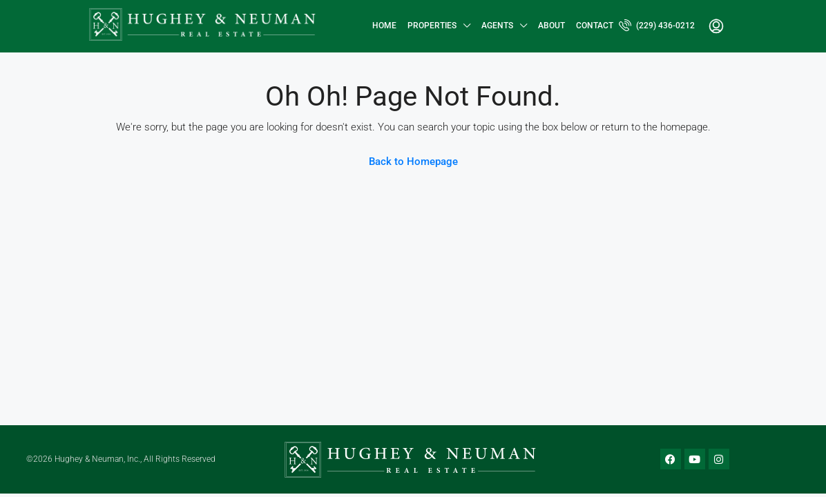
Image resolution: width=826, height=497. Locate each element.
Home (384, 25)
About (551, 25)
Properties (432, 25)
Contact (594, 25)
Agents (497, 25)
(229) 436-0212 (657, 25)
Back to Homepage (413, 161)
